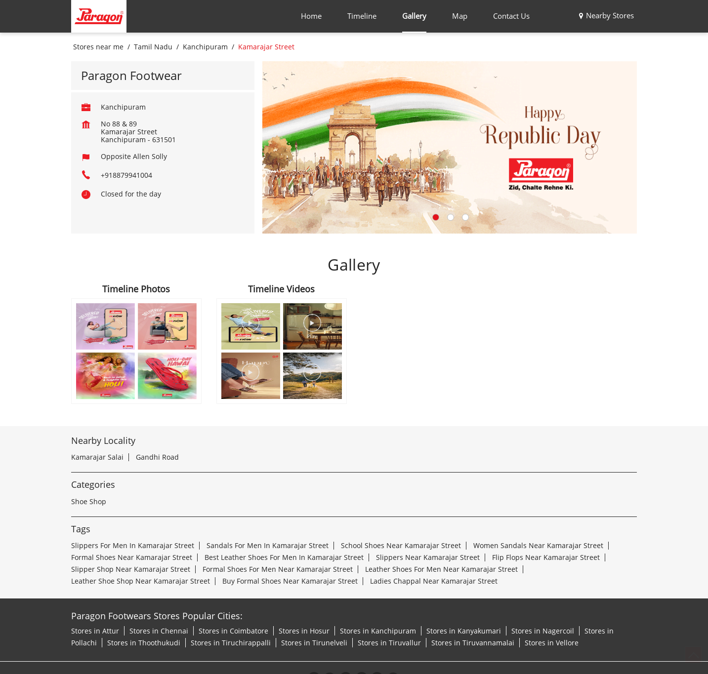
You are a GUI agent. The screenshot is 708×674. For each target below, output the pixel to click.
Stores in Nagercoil (542, 609)
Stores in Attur (95, 609)
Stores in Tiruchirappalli (231, 621)
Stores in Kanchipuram (378, 609)
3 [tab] (464, 278)
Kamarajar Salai (97, 435)
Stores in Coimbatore (233, 609)
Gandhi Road (157, 435)
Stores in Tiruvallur (389, 621)
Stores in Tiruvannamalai (472, 621)
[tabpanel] (449, 126)
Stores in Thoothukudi (143, 621)
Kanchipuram (205, 25)
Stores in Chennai (158, 609)
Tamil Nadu (153, 25)
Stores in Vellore (552, 621)
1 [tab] (434, 278)
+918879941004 (126, 153)
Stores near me (98, 25)
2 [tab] (449, 278)
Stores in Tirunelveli (314, 621)
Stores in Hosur (304, 609)
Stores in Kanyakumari (463, 609)
